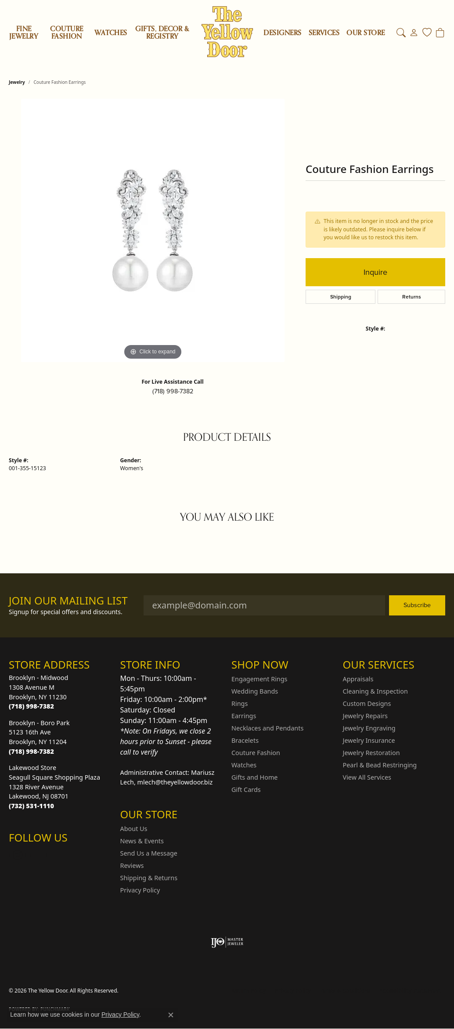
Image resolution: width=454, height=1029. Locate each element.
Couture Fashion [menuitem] (255, 752)
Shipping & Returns (149, 878)
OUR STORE (365, 33)
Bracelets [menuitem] (245, 740)
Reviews (132, 865)
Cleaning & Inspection (375, 691)
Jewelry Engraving (369, 728)
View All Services (367, 777)
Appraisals (358, 679)
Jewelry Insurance (369, 740)
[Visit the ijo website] (227, 942)
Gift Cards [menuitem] (246, 789)
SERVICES (324, 33)
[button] (401, 33)
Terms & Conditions (345, 990)
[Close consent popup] (170, 1015)
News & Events (142, 841)
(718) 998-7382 (172, 391)
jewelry (17, 82)
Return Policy (249, 990)
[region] (153, 230)
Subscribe (417, 605)
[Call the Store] (31, 706)
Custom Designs (367, 703)
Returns (411, 297)
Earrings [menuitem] (243, 716)
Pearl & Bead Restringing (380, 765)
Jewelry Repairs (365, 716)
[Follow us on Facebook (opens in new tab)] (38, 855)
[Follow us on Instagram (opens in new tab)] (17, 855)
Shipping (340, 297)
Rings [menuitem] (239, 703)
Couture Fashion (66, 32)
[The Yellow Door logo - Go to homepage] (227, 32)
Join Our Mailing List (68, 600)
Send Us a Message (148, 853)
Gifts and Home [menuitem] (254, 777)
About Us (134, 828)
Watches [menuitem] (243, 765)
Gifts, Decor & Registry (162, 32)
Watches (110, 33)
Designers (282, 33)
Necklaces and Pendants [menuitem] (267, 728)
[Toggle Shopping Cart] (440, 33)
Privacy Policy (140, 890)
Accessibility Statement (410, 990)
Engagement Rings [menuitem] (259, 679)
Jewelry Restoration (371, 752)
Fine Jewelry (23, 32)
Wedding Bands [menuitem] (254, 691)
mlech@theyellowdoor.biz (175, 782)
